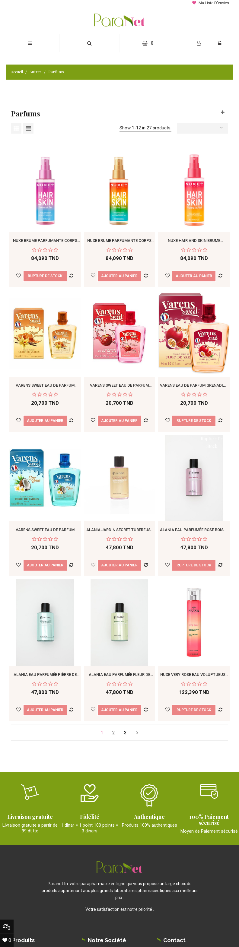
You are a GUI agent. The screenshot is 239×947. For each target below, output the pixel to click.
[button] (89, 43)
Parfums (25, 113)
